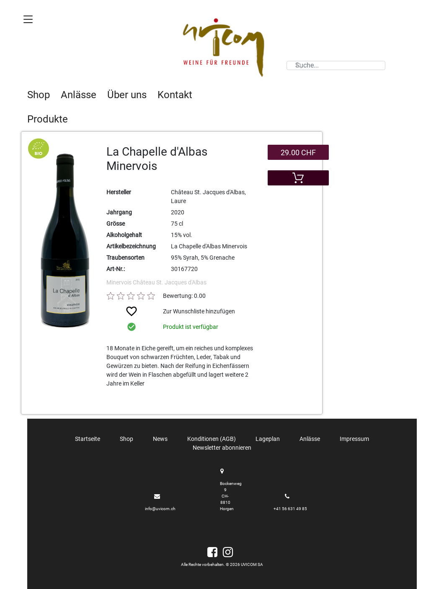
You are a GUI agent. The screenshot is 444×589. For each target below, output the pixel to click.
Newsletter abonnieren (222, 447)
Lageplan (268, 438)
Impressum (354, 438)
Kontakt (174, 95)
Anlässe (78, 95)
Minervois (119, 282)
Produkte (47, 119)
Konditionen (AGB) (211, 438)
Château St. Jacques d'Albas (170, 282)
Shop (38, 95)
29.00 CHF (298, 152)
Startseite (87, 438)
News (160, 438)
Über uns (127, 95)
